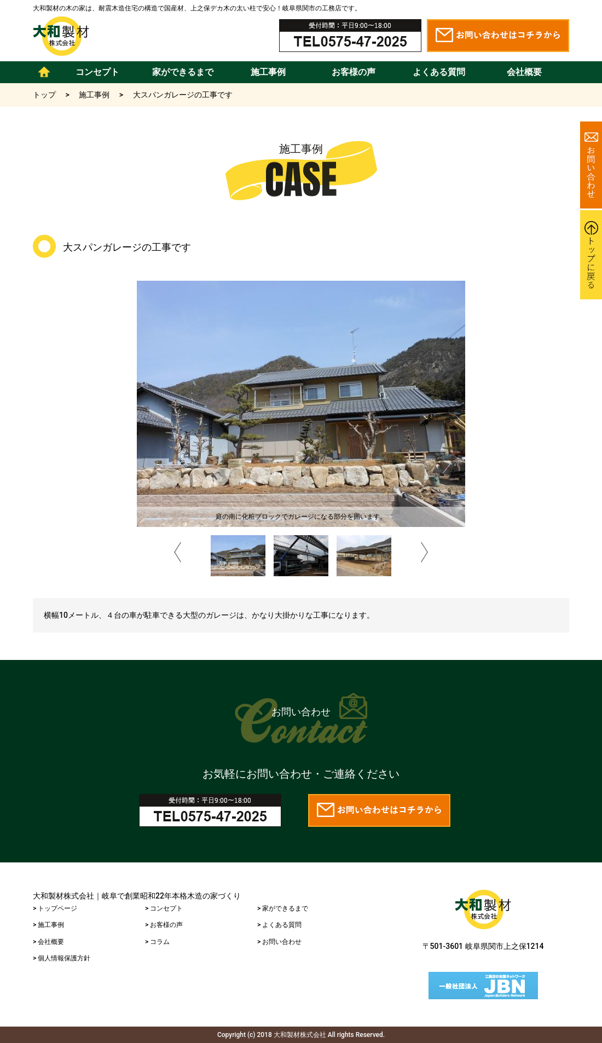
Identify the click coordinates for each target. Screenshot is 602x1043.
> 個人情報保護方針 (61, 958)
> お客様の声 (164, 925)
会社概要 (524, 72)
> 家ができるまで (282, 908)
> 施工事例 (48, 925)
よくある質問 (439, 72)
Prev (177, 554)
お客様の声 (353, 72)
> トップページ (55, 908)
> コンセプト (164, 908)
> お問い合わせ (279, 942)
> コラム (157, 942)
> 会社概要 (48, 942)
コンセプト (97, 72)
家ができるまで (182, 72)
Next (425, 554)
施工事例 (268, 72)
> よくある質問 (279, 925)
